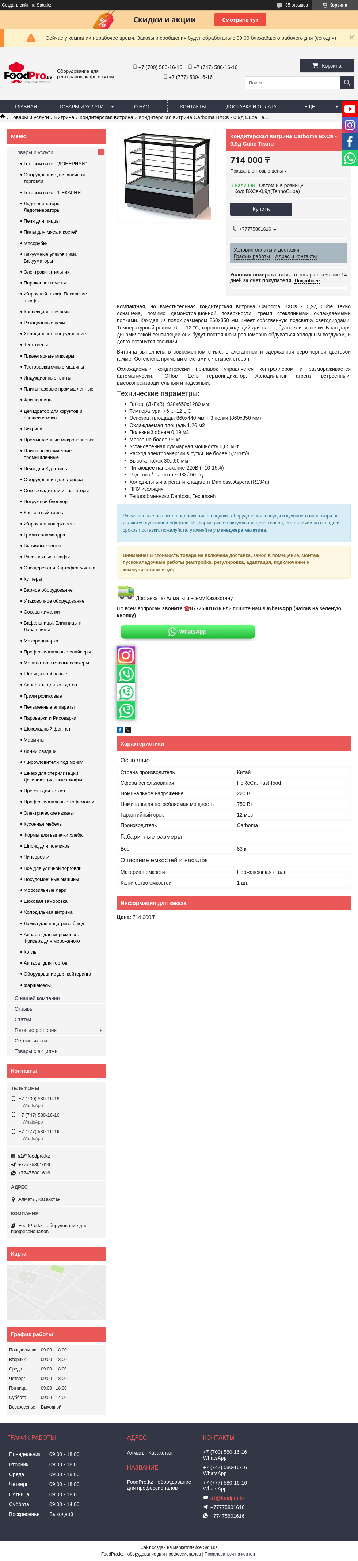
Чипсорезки (36, 857)
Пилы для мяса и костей (50, 232)
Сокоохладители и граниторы (56, 490)
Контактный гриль (43, 512)
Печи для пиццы (42, 221)
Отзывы (24, 1009)
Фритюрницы (38, 400)
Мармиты (34, 740)
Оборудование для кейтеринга (57, 974)
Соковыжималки (42, 612)
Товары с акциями (36, 1051)
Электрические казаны (49, 813)
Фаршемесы (37, 985)
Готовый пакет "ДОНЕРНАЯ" (55, 163)
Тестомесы (36, 344)
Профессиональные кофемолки (59, 801)
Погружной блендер (46, 501)
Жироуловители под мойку (53, 762)
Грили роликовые (43, 696)
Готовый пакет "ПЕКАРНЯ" (53, 192)
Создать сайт (15, 5)
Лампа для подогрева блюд (54, 923)
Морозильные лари (45, 890)
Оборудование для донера (53, 479)
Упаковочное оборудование (54, 601)
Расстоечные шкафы (47, 556)
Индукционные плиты (47, 378)
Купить (261, 209)
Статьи (23, 1019)
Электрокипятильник (46, 272)
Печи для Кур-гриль (45, 468)
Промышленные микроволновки (59, 439)
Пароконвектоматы (45, 283)
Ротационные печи (44, 322)
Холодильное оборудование (55, 333)
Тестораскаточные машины (54, 367)
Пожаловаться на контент (231, 1554)
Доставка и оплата (251, 106)
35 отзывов (296, 5)
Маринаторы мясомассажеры (56, 663)
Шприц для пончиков (47, 846)
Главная (26, 106)
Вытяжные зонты (42, 545)
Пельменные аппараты (49, 707)
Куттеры (33, 579)
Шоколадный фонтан (47, 729)
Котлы (30, 952)
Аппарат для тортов (45, 963)
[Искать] (347, 82)
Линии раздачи (40, 751)
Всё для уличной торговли (52, 868)
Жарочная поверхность (49, 524)
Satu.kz (210, 1547)
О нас (141, 106)
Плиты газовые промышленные (59, 389)
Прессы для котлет (44, 790)
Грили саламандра (44, 535)
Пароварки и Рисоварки (50, 718)
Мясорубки (36, 243)
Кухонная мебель (43, 824)
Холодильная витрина (48, 912)
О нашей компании (37, 998)
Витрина (64, 117)
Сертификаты (31, 1041)
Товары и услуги (81, 106)
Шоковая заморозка (46, 901)
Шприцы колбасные (45, 673)
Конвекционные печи (47, 311)
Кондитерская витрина (106, 117)
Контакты (193, 106)
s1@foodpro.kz (34, 1156)
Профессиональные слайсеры (57, 652)
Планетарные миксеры (49, 356)
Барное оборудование (48, 590)
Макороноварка (41, 641)
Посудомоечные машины (51, 879)
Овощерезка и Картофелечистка (59, 567)
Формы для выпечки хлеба (53, 835)
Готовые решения (36, 1030)
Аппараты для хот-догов (50, 684)
